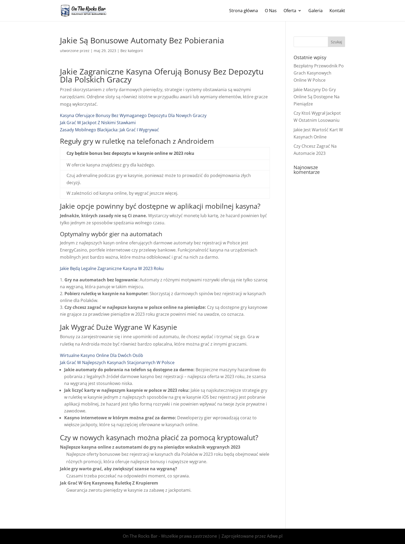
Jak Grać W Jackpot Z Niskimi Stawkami (98, 122)
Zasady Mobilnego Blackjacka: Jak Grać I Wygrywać (109, 130)
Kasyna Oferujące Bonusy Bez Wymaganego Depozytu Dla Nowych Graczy (133, 115)
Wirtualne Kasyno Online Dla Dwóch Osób (101, 355)
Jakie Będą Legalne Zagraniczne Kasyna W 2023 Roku (112, 268)
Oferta (290, 11)
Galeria (315, 11)
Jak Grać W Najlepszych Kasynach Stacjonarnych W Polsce (117, 362)
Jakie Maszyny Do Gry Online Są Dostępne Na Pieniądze (317, 97)
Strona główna (243, 11)
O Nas (271, 11)
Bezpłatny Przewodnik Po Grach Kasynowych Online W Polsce (319, 73)
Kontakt (337, 11)
